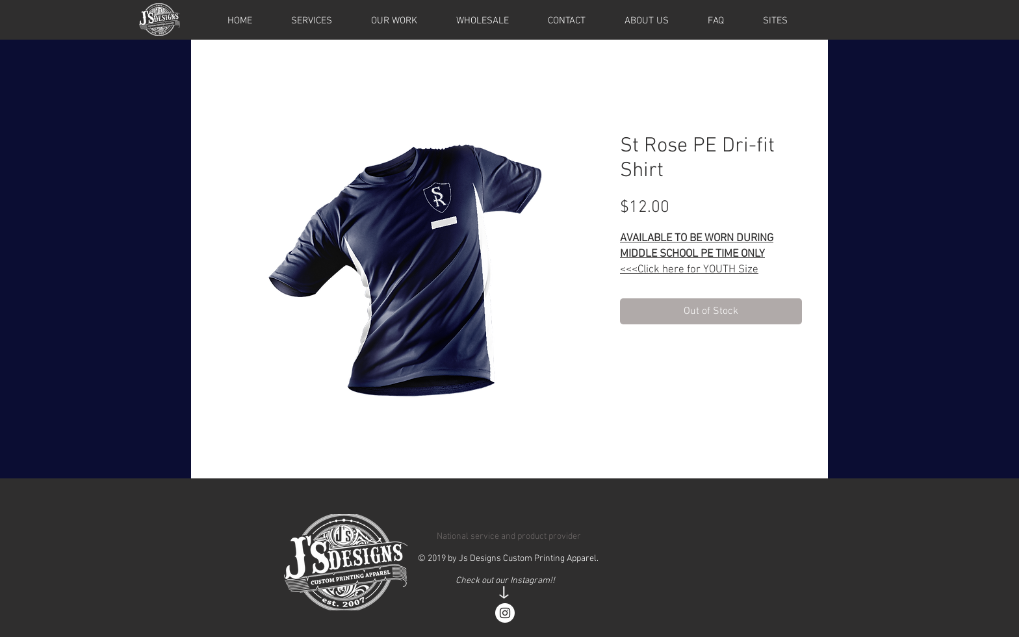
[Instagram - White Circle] (505, 613)
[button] (775, 21)
